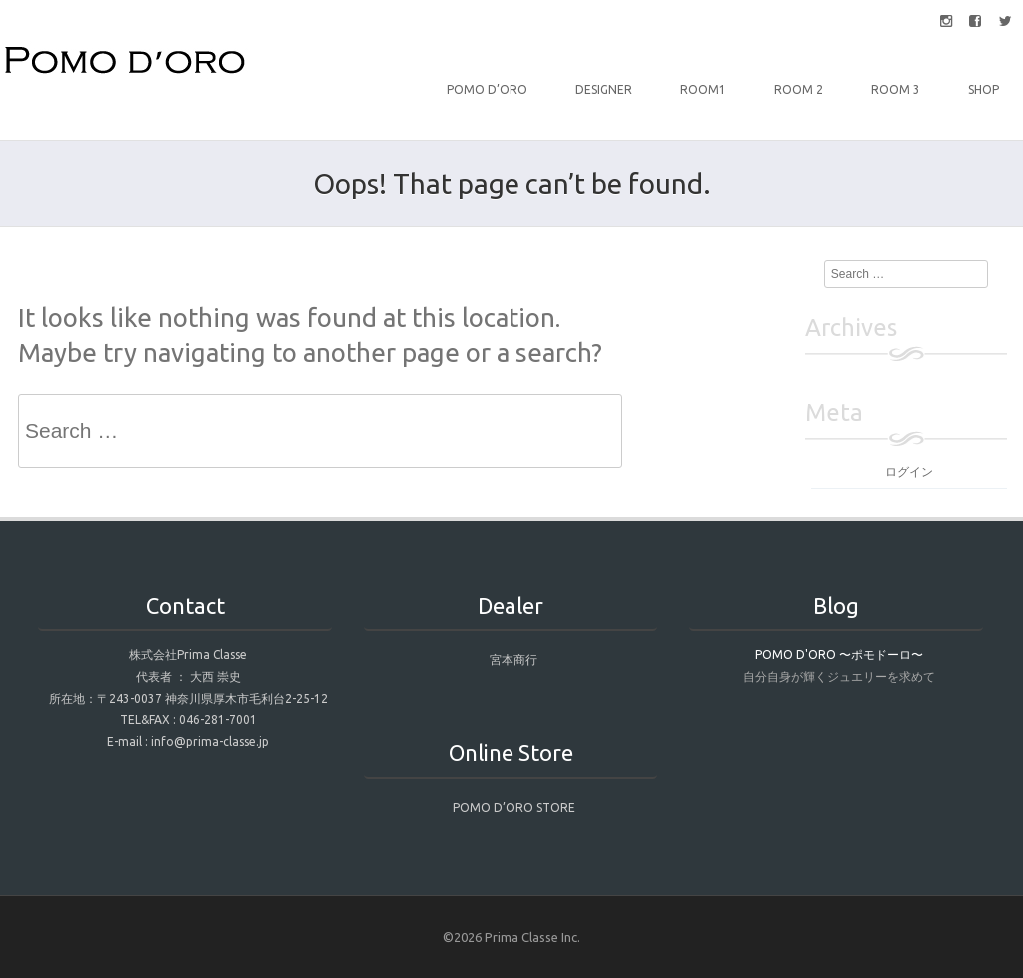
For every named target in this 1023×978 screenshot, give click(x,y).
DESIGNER (603, 89)
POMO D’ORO (487, 89)
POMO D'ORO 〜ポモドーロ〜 (839, 654)
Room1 (703, 89)
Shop (983, 89)
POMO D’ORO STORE (514, 807)
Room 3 (895, 89)
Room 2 (798, 89)
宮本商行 (513, 659)
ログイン (909, 471)
